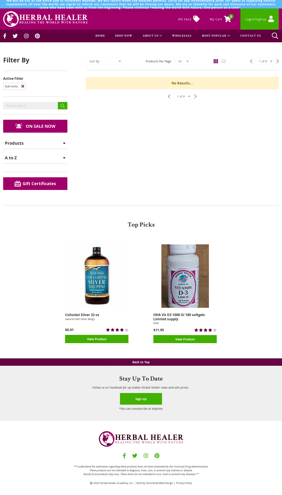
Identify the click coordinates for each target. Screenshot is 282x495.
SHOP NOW (123, 35)
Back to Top (141, 362)
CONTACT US (250, 35)
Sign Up (141, 399)
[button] (35, 126)
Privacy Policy (184, 483)
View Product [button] (96, 339)
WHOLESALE (182, 35)
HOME (100, 35)
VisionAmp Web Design (159, 483)
